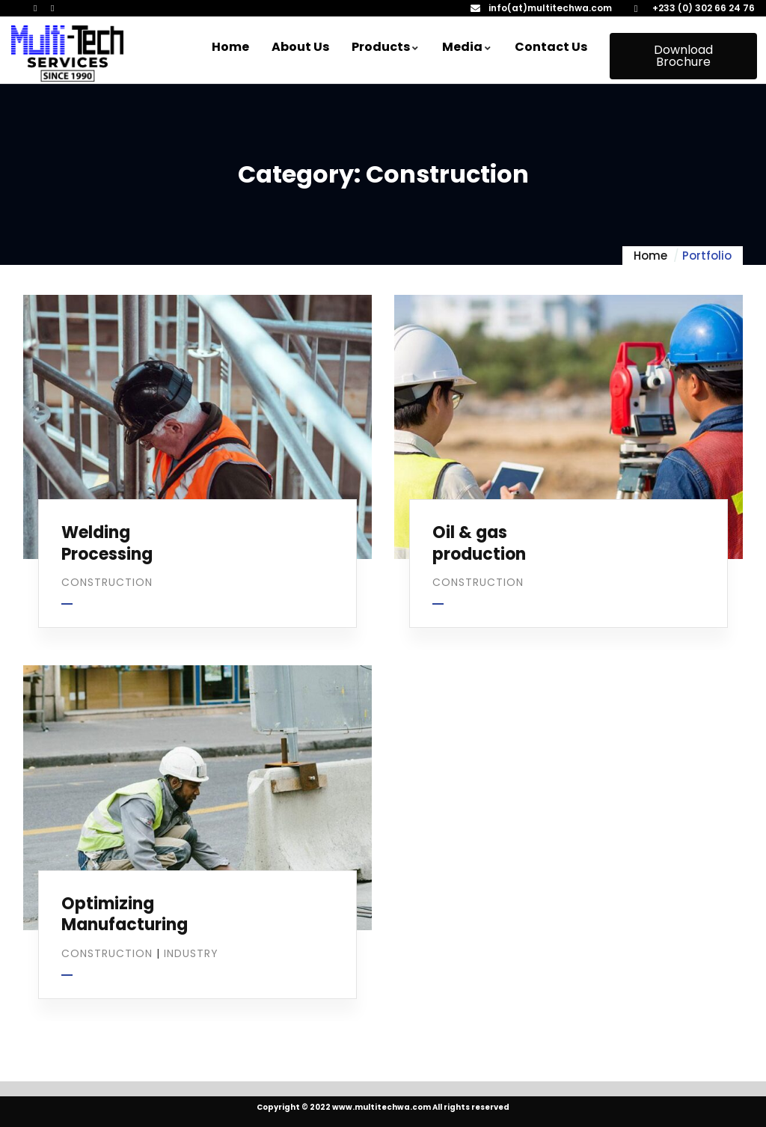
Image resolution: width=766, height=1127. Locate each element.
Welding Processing (107, 543)
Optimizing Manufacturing (124, 914)
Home (650, 255)
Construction (107, 582)
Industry (191, 953)
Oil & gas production (479, 543)
